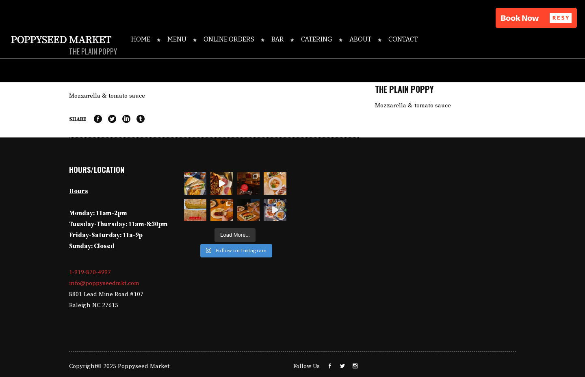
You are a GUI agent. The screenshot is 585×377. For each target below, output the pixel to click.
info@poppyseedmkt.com (104, 283)
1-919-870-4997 (90, 272)
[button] (536, 18)
